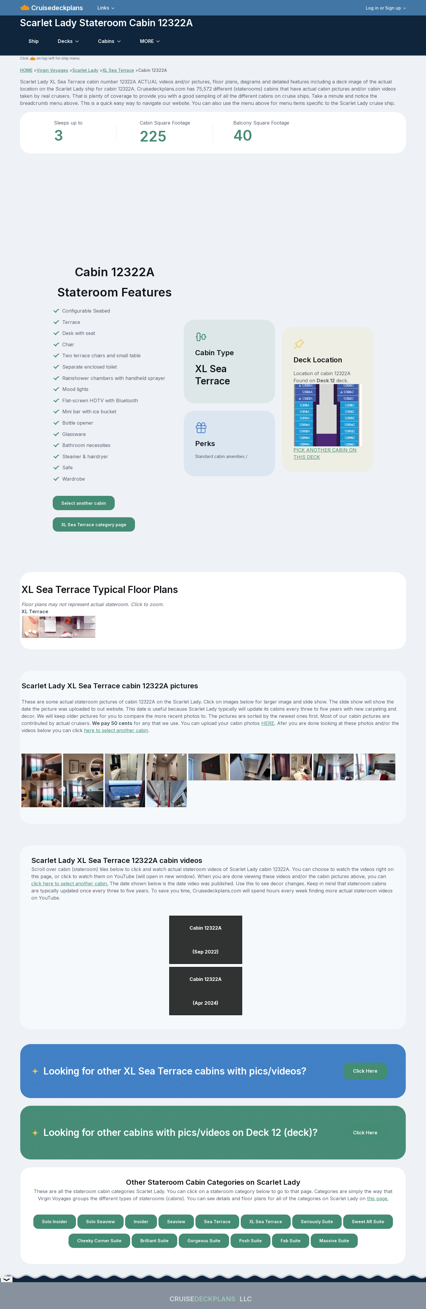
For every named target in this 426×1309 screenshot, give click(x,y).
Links (103, 8)
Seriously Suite (317, 1221)
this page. (377, 1198)
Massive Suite (334, 1240)
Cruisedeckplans (56, 8)
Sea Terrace (217, 1221)
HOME (26, 70)
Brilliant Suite (154, 1240)
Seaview (176, 1221)
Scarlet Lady (85, 70)
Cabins (106, 41)
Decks (65, 41)
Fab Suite (291, 1240)
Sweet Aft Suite (368, 1221)
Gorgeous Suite (203, 1240)
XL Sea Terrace (118, 70)
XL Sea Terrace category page (93, 524)
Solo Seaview (100, 1221)
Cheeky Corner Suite (99, 1240)
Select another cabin (83, 503)
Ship (34, 41)
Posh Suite (250, 1240)
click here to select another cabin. (69, 883)
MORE (147, 41)
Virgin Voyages (52, 70)
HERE (267, 723)
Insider (141, 1221)
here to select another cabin (116, 730)
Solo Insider (54, 1221)
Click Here (365, 1071)
